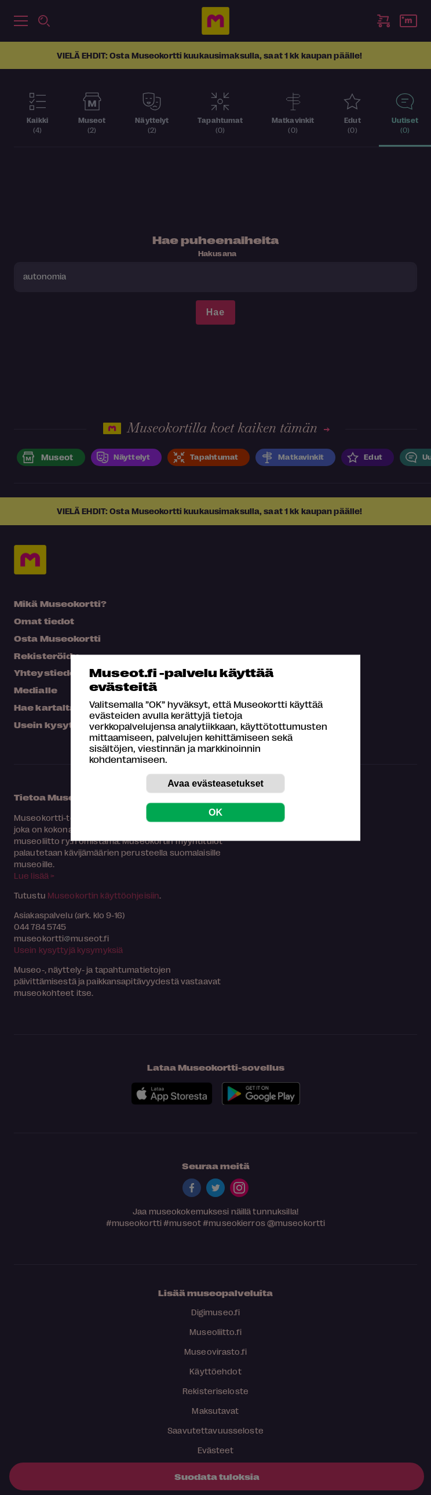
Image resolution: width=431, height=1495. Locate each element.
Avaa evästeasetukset (215, 783)
